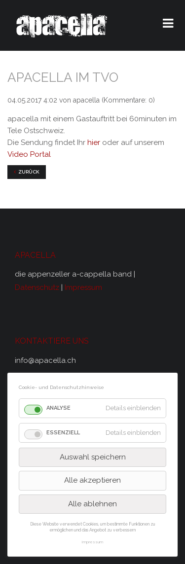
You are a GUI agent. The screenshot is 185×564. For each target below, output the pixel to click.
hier (93, 142)
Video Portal (29, 154)
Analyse (58, 408)
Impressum (83, 287)
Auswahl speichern (93, 457)
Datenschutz (38, 287)
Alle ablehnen (92, 503)
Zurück (28, 172)
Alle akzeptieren (92, 480)
